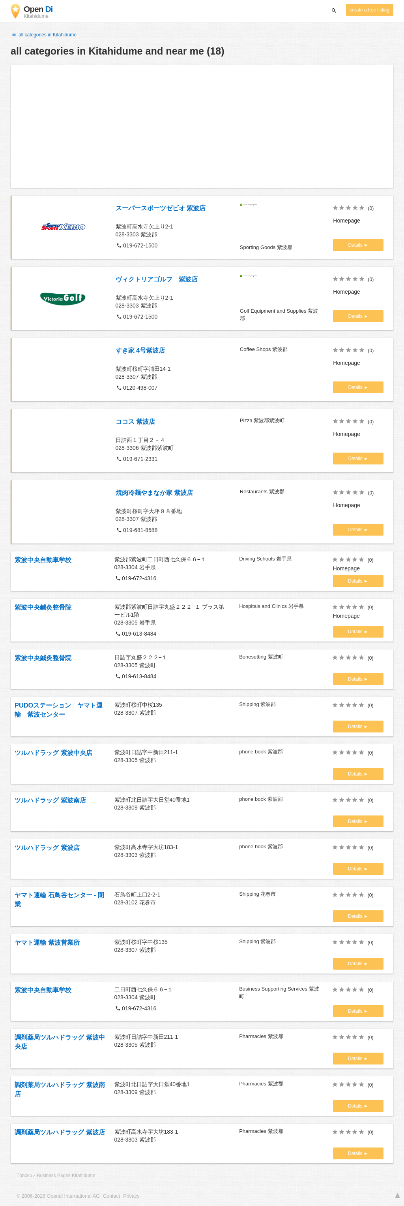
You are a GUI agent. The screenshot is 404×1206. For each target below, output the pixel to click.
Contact (111, 1196)
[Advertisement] (202, 126)
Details (356, 245)
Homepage (346, 220)
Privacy (131, 1196)
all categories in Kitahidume (44, 35)
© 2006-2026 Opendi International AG (58, 1196)
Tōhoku (24, 1175)
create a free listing (369, 10)
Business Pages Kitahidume (66, 1175)
